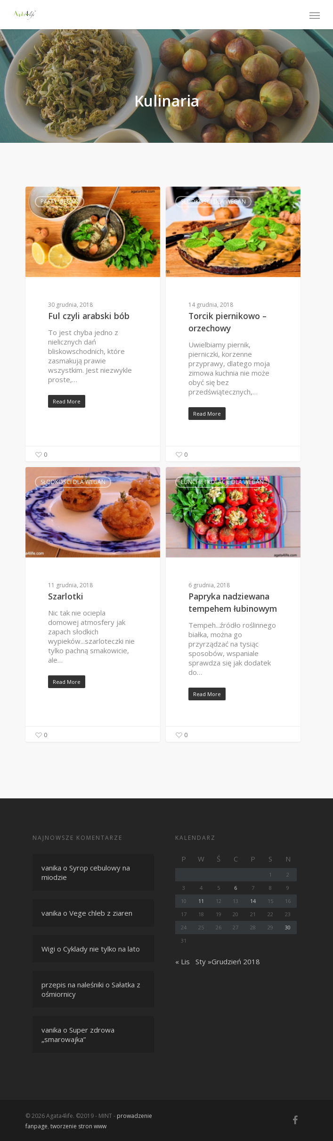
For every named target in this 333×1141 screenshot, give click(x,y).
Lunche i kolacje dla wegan (222, 482)
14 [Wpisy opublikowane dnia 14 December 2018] (253, 900)
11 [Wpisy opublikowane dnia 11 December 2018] (201, 900)
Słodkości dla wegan (213, 201)
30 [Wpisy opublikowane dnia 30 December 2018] (288, 927)
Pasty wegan (60, 201)
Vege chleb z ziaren (100, 913)
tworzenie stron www (78, 1126)
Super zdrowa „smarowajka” (77, 1034)
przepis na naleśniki (72, 984)
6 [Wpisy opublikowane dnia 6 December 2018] (235, 887)
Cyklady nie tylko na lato (101, 948)
